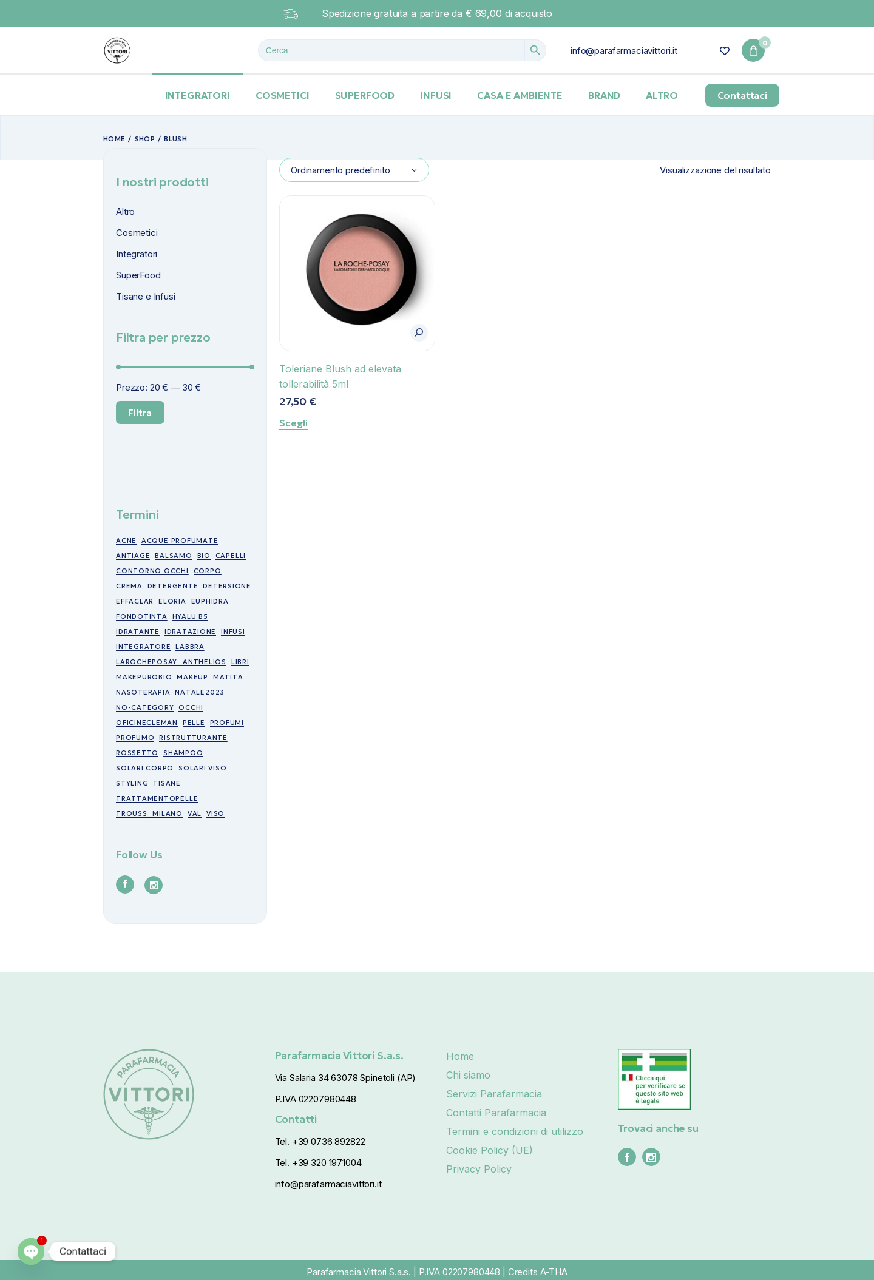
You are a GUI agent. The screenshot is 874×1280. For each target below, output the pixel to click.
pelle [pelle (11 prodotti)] (194, 722)
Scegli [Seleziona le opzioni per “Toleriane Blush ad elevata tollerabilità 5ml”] (293, 423)
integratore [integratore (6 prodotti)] (143, 646)
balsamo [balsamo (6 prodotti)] (173, 555)
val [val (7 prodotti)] (195, 813)
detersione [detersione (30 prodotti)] (227, 586)
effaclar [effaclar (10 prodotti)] (135, 601)
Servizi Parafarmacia (494, 1094)
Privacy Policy (479, 1169)
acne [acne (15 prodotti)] (126, 540)
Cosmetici (137, 232)
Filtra (140, 412)
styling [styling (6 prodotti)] (132, 783)
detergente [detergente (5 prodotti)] (172, 586)
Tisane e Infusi (145, 296)
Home (460, 1056)
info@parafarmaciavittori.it (624, 50)
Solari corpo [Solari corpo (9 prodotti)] (145, 768)
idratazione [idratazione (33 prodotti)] (190, 631)
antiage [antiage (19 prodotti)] (133, 555)
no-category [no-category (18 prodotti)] (145, 707)
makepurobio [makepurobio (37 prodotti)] (144, 677)
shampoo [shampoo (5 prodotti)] (183, 753)
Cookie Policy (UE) (489, 1150)
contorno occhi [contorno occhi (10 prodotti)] (152, 571)
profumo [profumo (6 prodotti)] (135, 737)
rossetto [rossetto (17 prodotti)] (137, 753)
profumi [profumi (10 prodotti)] (227, 722)
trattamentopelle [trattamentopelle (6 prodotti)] (157, 798)
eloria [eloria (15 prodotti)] (172, 601)
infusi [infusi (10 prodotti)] (233, 631)
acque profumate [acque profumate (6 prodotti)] (179, 540)
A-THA (553, 1272)
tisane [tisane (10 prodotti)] (167, 783)
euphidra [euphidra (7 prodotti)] (210, 601)
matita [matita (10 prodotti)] (228, 677)
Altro (125, 211)
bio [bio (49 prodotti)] (204, 555)
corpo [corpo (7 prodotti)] (208, 571)
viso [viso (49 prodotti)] (215, 813)
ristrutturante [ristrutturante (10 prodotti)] (193, 737)
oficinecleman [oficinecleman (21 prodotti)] (147, 722)
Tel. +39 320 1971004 (318, 1162)
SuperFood (138, 275)
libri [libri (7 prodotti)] (240, 662)
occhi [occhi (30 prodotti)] (190, 707)
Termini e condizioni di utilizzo (514, 1131)
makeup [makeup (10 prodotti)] (192, 677)
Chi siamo (468, 1075)
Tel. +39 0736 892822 (320, 1141)
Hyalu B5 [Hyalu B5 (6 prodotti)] (190, 616)
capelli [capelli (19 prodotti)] (230, 555)
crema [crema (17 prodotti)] (129, 586)
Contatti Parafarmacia (496, 1113)
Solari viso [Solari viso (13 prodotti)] (202, 768)
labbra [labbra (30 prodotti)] (190, 646)
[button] (419, 333)
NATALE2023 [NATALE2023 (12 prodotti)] (200, 692)
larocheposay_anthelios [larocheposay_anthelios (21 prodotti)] (171, 662)
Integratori (136, 254)
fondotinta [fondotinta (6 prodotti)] (142, 616)
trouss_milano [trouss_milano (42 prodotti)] (149, 813)
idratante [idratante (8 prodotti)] (138, 631)
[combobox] (354, 170)
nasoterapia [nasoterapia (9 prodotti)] (143, 692)
